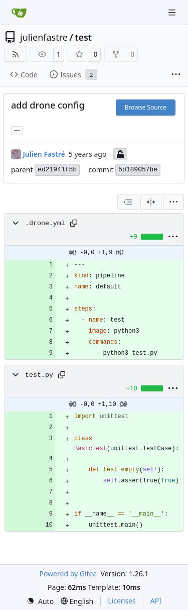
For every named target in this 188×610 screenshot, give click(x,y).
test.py (39, 375)
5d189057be (137, 169)
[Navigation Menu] (173, 12)
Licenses (122, 600)
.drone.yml (45, 223)
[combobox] (127, 202)
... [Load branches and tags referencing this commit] (17, 129)
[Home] (19, 13)
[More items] (176, 75)
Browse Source (145, 107)
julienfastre (44, 37)
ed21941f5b (57, 169)
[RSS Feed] (15, 54)
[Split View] (150, 202)
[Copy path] (74, 223)
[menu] (173, 202)
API (155, 600)
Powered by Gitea (68, 573)
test (83, 37)
